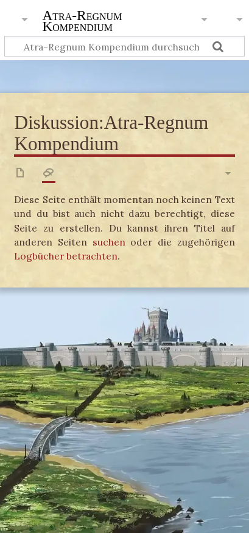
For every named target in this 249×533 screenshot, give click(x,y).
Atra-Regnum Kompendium (82, 22)
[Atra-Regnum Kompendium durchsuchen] (124, 46)
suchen (109, 242)
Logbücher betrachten (65, 256)
